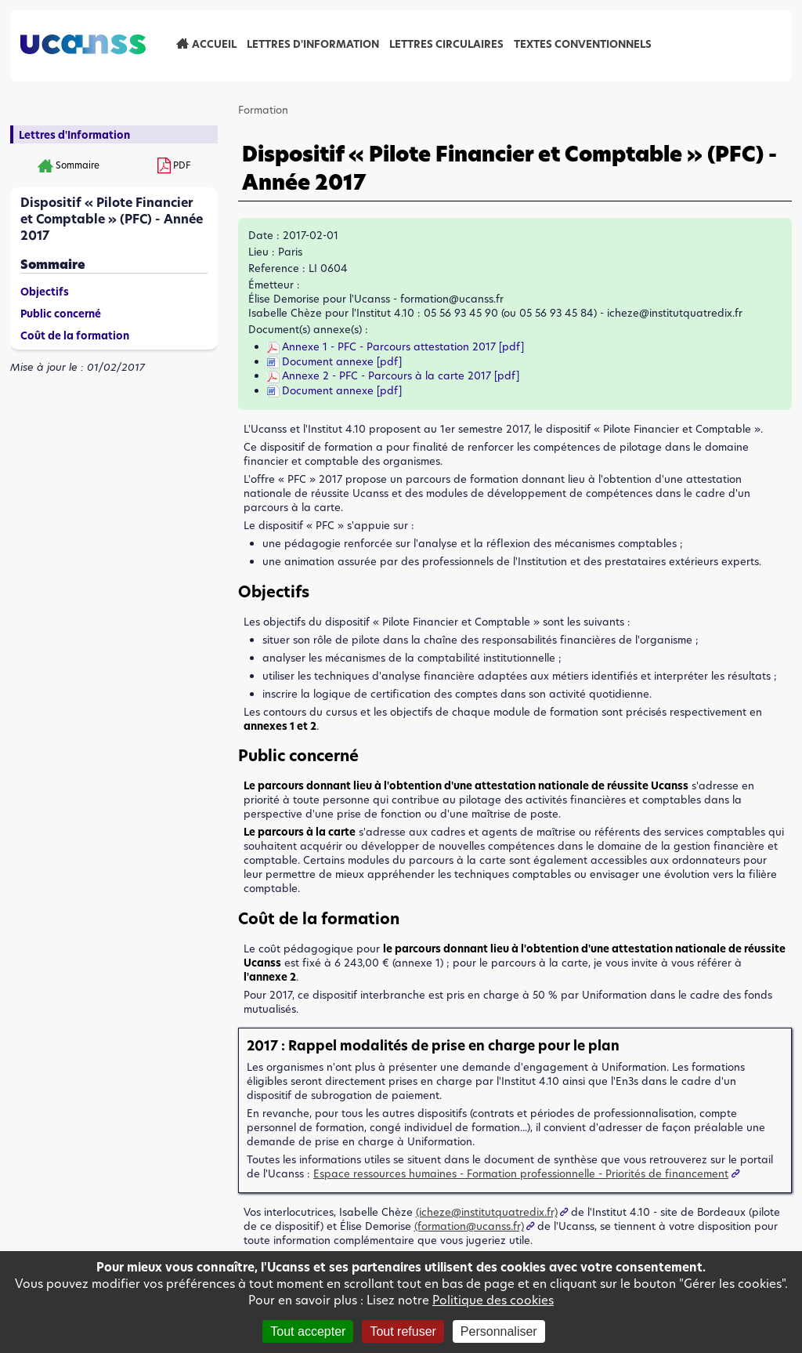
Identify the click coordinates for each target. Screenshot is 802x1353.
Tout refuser (402, 1331)
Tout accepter (307, 1331)
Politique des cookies (493, 1300)
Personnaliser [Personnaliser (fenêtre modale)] (499, 1331)
